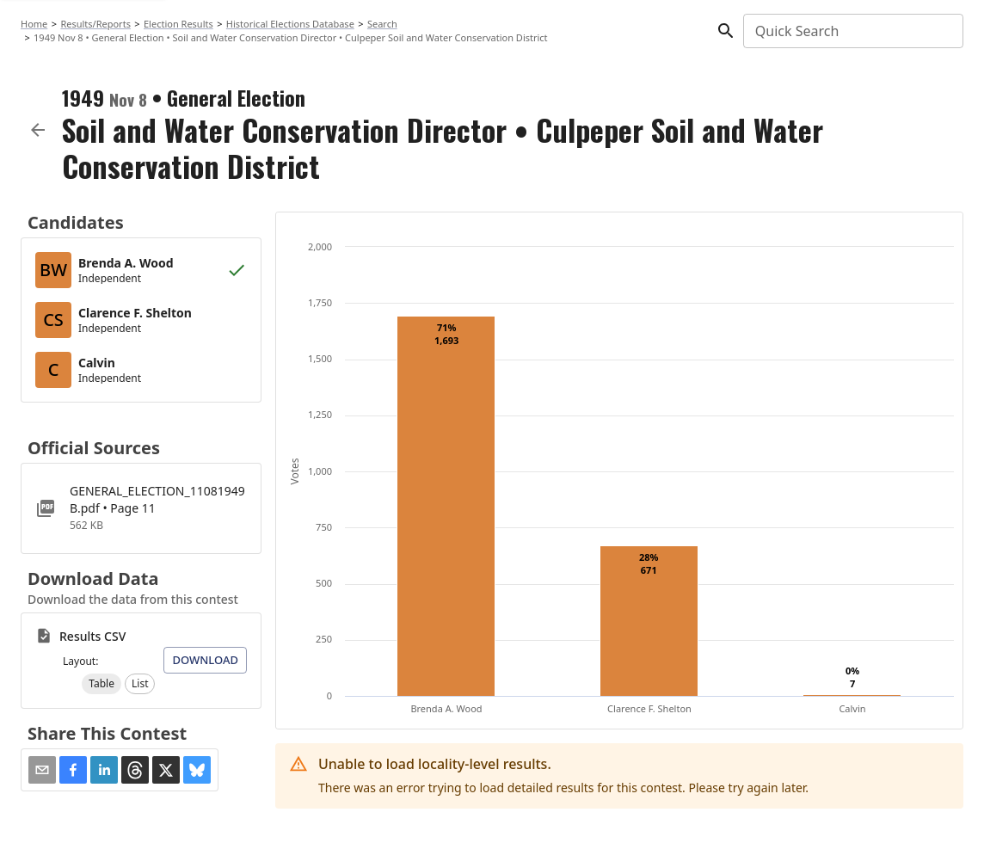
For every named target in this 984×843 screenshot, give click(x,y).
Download (205, 660)
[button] (101, 684)
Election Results (178, 23)
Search (382, 23)
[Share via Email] (42, 770)
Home (34, 23)
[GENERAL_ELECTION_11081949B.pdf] (141, 508)
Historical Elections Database (290, 23)
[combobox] (852, 31)
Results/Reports (95, 23)
